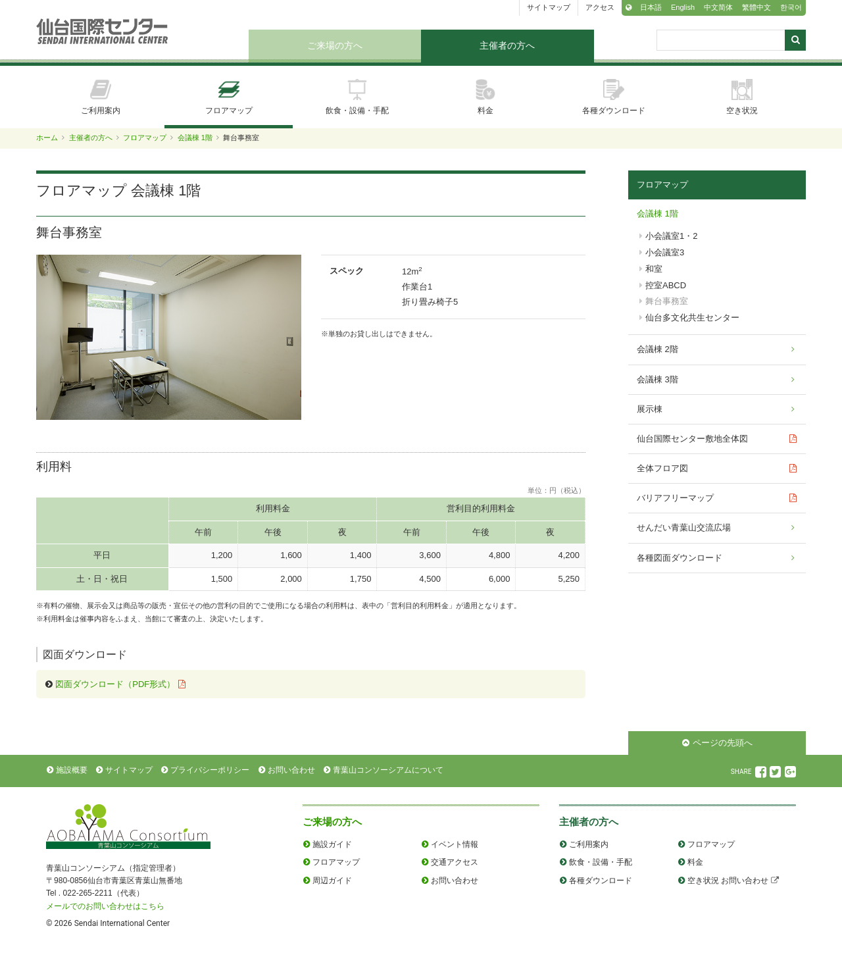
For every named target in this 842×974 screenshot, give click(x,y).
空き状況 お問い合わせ (727, 880)
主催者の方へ (507, 45)
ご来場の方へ (334, 45)
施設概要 (71, 770)
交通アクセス (454, 862)
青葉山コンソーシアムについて (388, 770)
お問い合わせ (291, 770)
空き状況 (742, 97)
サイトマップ (548, 7)
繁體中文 (756, 7)
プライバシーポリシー (209, 770)
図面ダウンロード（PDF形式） (115, 684)
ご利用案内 (100, 97)
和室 (653, 269)
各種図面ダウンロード (679, 558)
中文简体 (718, 7)
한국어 (791, 7)
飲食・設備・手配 (357, 97)
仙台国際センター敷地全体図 (692, 439)
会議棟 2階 (657, 349)
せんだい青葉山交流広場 (684, 527)
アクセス (599, 7)
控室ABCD (665, 285)
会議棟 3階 (657, 379)
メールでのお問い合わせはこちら (105, 906)
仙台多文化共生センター (692, 317)
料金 (485, 97)
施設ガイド (332, 844)
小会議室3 (664, 252)
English (683, 7)
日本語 (651, 7)
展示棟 (649, 409)
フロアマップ (229, 97)
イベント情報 (454, 844)
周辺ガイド (332, 880)
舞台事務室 (666, 301)
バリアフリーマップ (675, 498)
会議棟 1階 (195, 137)
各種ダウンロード (613, 97)
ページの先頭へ (723, 743)
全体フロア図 (662, 468)
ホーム (47, 137)
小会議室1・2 (671, 236)
